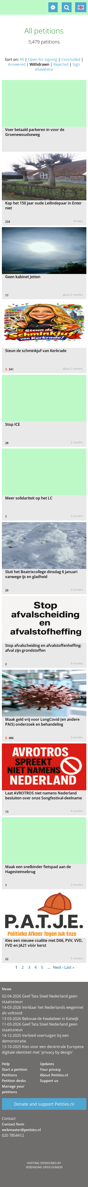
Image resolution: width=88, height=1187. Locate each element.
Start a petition (14, 1069)
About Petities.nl (54, 1075)
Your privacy (50, 1069)
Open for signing (42, 59)
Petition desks (14, 1080)
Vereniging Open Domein (44, 1167)
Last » (69, 967)
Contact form (13, 1124)
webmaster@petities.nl (21, 1129)
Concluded (70, 59)
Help (6, 1063)
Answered (17, 64)
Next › (58, 967)
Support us (49, 1080)
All (22, 59)
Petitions (9, 1075)
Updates (47, 1063)
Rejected (61, 64)
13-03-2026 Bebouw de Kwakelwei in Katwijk (40, 1018)
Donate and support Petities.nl (44, 1104)
